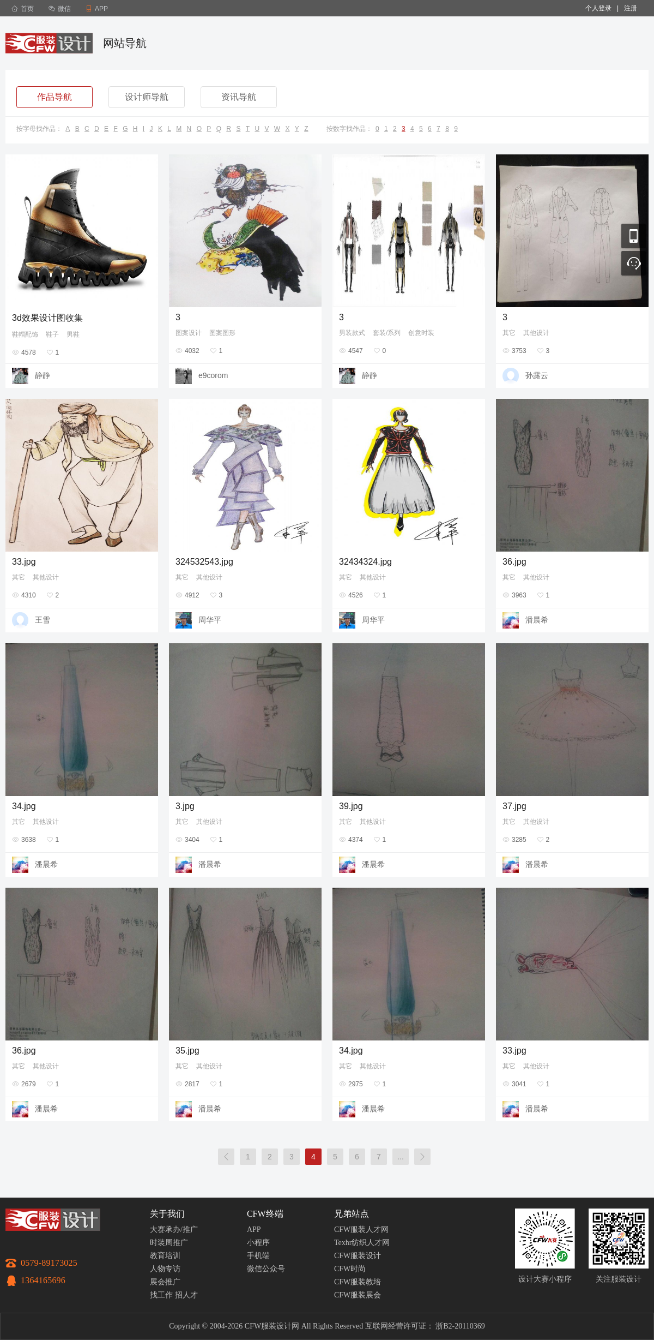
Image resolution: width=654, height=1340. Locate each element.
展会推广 (165, 1282)
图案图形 (222, 333)
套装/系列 (387, 333)
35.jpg (187, 1050)
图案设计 (188, 333)
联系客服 (633, 263)
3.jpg (185, 806)
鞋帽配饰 (25, 334)
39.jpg (351, 806)
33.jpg (24, 561)
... (400, 1156)
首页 (22, 9)
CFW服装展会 (357, 1295)
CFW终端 (265, 1213)
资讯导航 (238, 96)
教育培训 (165, 1256)
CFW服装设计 (357, 1256)
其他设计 (536, 333)
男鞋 (73, 334)
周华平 (209, 619)
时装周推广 (169, 1243)
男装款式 (352, 333)
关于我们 (167, 1213)
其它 (509, 333)
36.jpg (514, 561)
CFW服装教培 (357, 1282)
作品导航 (54, 96)
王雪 (42, 619)
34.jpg (24, 806)
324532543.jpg (204, 561)
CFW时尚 (350, 1269)
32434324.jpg (365, 561)
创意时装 (421, 333)
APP (254, 1229)
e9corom (213, 375)
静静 (42, 375)
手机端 (258, 1256)
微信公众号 (266, 1269)
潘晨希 (536, 619)
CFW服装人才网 (361, 1229)
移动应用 (633, 236)
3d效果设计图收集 (47, 317)
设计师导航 (146, 96)
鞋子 (52, 334)
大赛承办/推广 (174, 1229)
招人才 (186, 1295)
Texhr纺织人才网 (362, 1243)
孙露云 (536, 375)
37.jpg (514, 806)
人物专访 (165, 1269)
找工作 (161, 1295)
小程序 (258, 1243)
